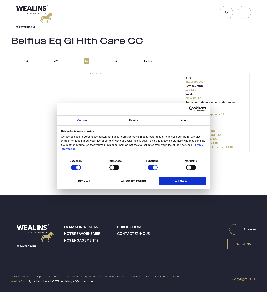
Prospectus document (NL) (203, 134)
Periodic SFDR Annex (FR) (201, 143)
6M (56, 61)
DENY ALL (84, 181)
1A (86, 61)
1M (26, 61)
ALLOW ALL (182, 181)
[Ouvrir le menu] (244, 12)
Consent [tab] (82, 120)
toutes (148, 61)
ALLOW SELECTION (133, 181)
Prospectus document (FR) (202, 130)
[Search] (226, 12)
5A (116, 61)
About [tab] (184, 120)
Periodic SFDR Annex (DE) (201, 138)
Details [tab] (133, 120)
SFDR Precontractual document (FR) (209, 147)
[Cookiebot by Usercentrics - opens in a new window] (191, 109)
